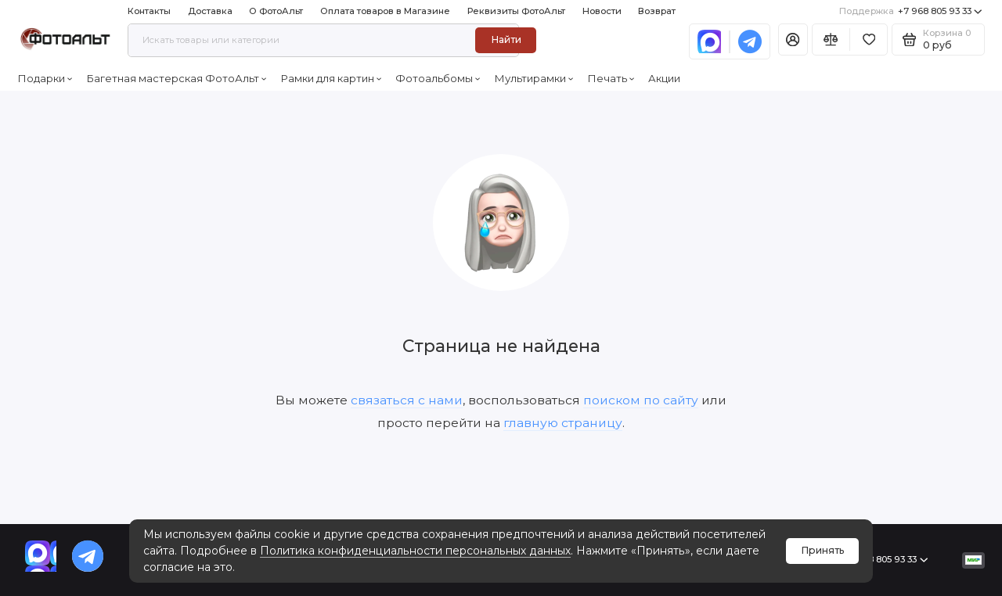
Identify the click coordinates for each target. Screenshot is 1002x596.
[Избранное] (868, 39)
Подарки (45, 78)
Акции (664, 78)
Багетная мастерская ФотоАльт (176, 78)
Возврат (657, 10)
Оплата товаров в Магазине (385, 10)
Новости (602, 10)
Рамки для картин (331, 78)
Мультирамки (534, 78)
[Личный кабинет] (793, 39)
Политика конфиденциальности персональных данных (415, 550)
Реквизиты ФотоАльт (516, 10)
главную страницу (562, 422)
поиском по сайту (640, 400)
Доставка (210, 10)
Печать (611, 78)
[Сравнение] (831, 39)
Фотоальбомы (438, 78)
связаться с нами (407, 400)
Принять (823, 550)
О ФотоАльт (276, 10)
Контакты (149, 10)
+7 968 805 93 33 (910, 11)
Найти (506, 39)
